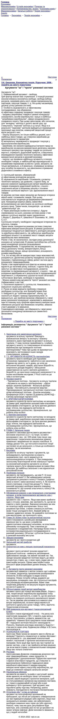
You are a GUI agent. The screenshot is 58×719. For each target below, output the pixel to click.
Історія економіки (25, 6)
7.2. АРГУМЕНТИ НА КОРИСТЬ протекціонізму (28, 356)
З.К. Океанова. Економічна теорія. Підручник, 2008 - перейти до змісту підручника (26, 84)
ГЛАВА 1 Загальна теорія (18, 430)
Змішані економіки (14, 538)
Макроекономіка (8, 11)
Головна (5, 15)
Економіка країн (47, 9)
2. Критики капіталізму (16, 415)
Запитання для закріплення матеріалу (24, 334)
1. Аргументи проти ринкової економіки (24, 569)
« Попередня (6, 78)
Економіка (5, 4)
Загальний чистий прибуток (19, 542)
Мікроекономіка (8, 6)
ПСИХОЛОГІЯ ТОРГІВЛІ (17, 632)
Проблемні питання (15, 473)
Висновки (10, 450)
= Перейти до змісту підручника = (29, 321)
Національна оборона (16, 672)
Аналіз (4, 13)
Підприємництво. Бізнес (27, 9)
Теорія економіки (42, 11)
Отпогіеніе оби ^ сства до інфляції (22, 692)
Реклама (10, 652)
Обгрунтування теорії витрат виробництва (25, 589)
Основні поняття (14, 379)
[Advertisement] (29, 45)
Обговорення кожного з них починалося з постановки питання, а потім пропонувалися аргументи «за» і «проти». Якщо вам (31, 495)
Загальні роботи (25, 11)
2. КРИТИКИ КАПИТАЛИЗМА (19, 399)
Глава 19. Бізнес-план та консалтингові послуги (28, 518)
